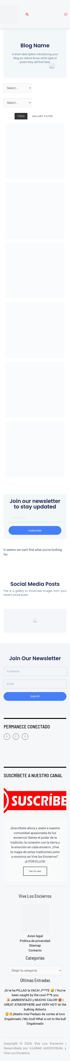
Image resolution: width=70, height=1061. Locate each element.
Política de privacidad (35, 941)
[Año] (18, 88)
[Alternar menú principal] (66, 14)
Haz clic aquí (35, 871)
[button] (27, 15)
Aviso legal (35, 936)
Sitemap (35, 945)
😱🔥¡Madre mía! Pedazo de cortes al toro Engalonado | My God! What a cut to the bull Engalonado (35, 1018)
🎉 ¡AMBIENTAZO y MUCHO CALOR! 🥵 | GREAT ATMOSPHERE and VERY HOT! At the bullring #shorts (35, 1004)
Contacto (35, 950)
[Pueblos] (18, 103)
